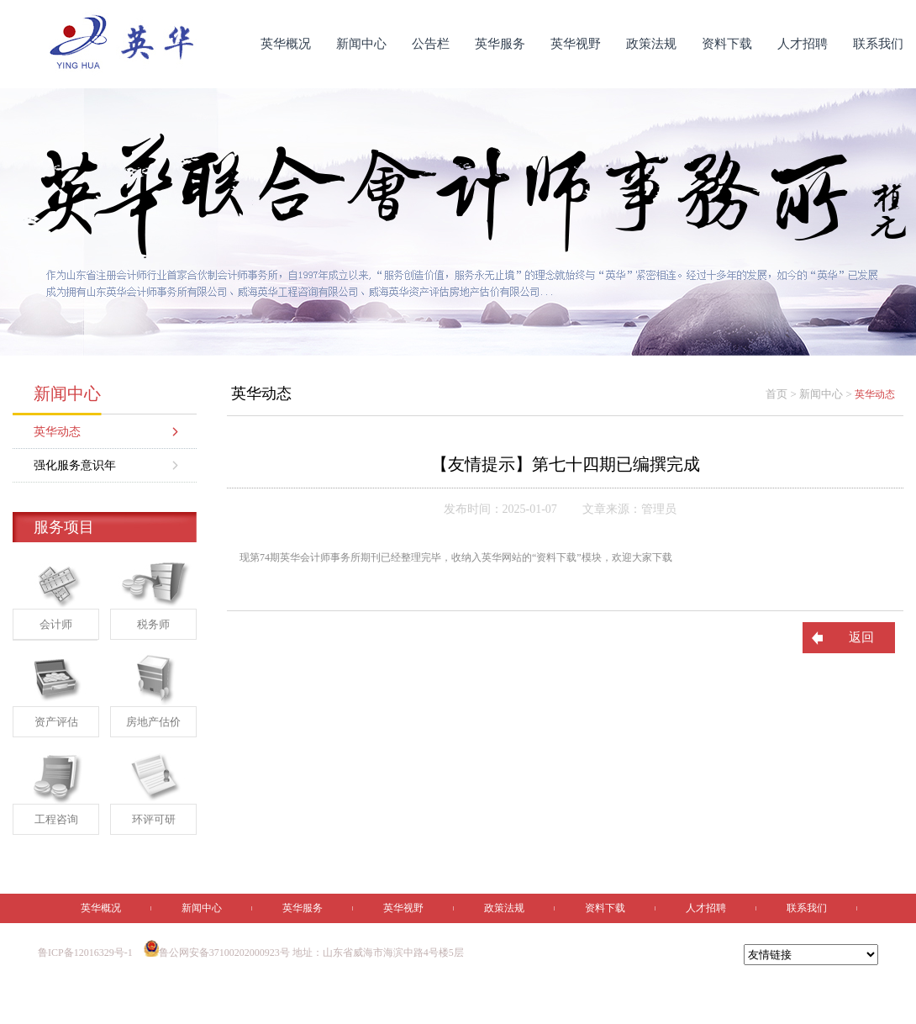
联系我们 (878, 43)
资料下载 (727, 43)
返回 (861, 637)
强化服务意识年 (75, 465)
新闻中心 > (827, 394)
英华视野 (575, 43)
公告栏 (431, 43)
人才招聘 (802, 43)
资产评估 (56, 721)
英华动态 (57, 431)
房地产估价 (153, 721)
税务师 (153, 624)
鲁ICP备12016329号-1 (85, 952)
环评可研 (154, 819)
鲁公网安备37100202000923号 (217, 952)
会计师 (55, 624)
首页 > (782, 394)
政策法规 (651, 43)
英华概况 (286, 43)
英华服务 (500, 43)
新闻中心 (361, 43)
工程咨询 (56, 819)
